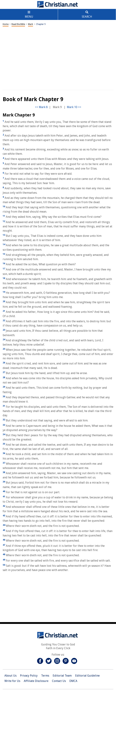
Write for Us (12, 681)
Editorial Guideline (87, 675)
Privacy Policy (29, 675)
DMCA (73, 681)
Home (6, 24)
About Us (10, 675)
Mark (30, 24)
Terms (45, 675)
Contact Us (59, 681)
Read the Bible (18, 24)
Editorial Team (62, 675)
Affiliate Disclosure (36, 681)
